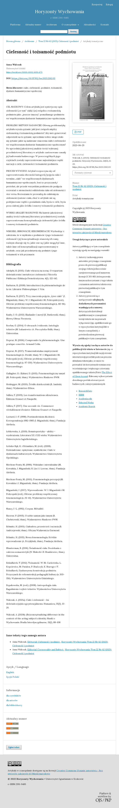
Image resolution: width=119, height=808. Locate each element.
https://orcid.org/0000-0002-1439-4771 (24, 72)
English (10, 672)
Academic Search (87, 406)
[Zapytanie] (54, 31)
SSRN (81, 395)
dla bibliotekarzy (14, 705)
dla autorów (12, 700)
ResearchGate (85, 391)
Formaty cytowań (83, 172)
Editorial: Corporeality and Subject (45, 649)
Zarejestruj (97, 4)
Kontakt (105, 24)
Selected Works (86, 402)
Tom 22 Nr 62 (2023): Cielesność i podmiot (58, 41)
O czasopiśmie (69, 24)
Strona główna (13, 41)
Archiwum (51, 24)
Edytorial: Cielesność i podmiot (43, 641)
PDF (79, 132)
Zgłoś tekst (13, 747)
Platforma (15, 24)
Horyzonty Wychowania (59, 11)
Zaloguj (109, 4)
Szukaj (73, 31)
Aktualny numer (33, 24)
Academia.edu (85, 398)
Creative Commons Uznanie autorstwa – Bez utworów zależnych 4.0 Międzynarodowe (92, 229)
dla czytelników (13, 695)
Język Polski (12, 677)
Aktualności (90, 24)
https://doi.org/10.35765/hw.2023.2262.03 (33, 78)
